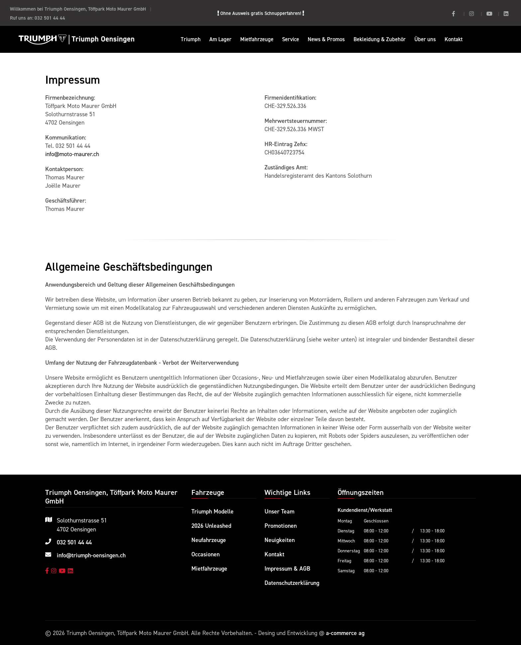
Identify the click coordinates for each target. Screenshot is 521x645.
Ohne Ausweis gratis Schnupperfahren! (260, 13)
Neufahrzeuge (208, 540)
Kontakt (454, 39)
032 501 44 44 (50, 18)
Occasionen (205, 554)
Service (290, 39)
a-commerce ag (345, 633)
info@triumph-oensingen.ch (91, 555)
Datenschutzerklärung (291, 583)
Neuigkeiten (279, 540)
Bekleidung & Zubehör (380, 39)
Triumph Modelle (212, 511)
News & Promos (326, 39)
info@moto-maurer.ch (72, 153)
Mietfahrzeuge (256, 39)
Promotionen (280, 525)
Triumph (191, 39)
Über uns (425, 39)
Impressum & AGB (287, 568)
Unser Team (279, 511)
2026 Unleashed (211, 525)
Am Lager (220, 39)
